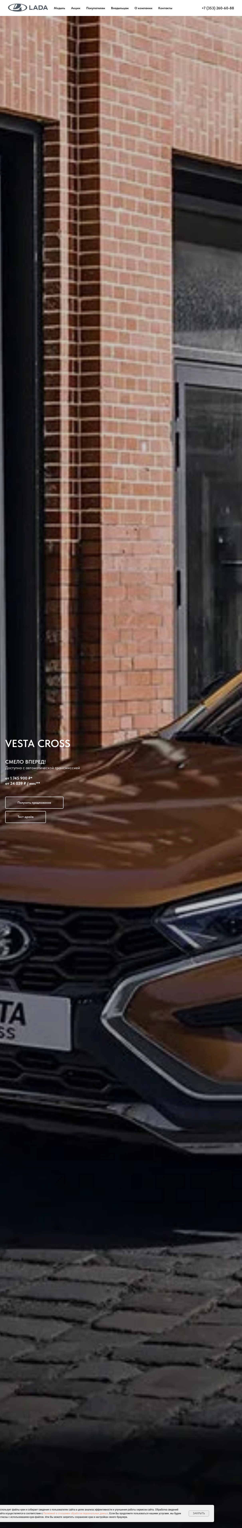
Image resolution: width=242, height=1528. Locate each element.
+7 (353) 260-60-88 (218, 8)
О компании (143, 8)
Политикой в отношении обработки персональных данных (75, 1513)
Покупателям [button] (95, 8)
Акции (75, 8)
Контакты (165, 8)
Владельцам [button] (120, 8)
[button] (34, 803)
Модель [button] (59, 8)
